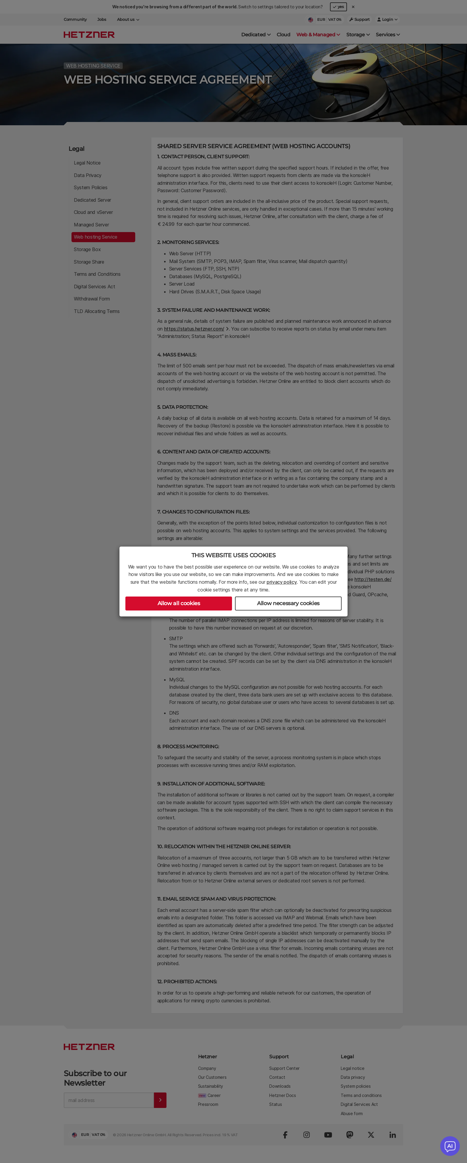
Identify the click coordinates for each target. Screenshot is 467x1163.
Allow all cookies (179, 603)
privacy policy (282, 582)
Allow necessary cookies (288, 603)
